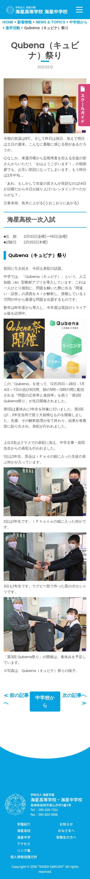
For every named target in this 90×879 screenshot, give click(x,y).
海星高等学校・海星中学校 (56, 799)
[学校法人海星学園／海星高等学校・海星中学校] (37, 10)
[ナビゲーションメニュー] (79, 10)
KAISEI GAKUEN (51, 866)
